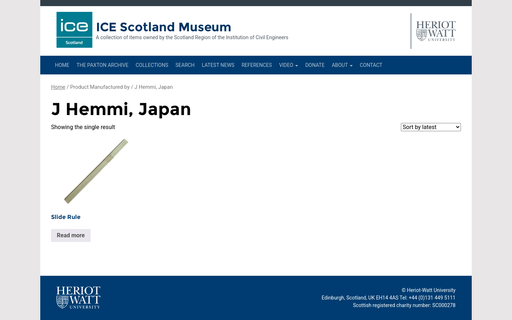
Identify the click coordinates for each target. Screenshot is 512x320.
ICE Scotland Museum (164, 27)
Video (288, 65)
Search (185, 65)
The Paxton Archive (102, 65)
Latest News (218, 65)
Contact (371, 65)
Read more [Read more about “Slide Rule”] (71, 235)
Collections (152, 65)
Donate (315, 65)
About (342, 65)
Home (62, 65)
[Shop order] (431, 127)
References (257, 65)
